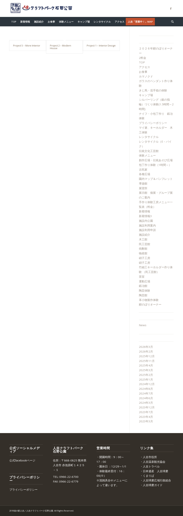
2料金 (142, 58)
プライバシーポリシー (153, 123)
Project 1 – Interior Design (101, 45)
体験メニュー (147, 155)
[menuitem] (13, 21)
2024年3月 (146, 402)
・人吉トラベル (150, 466)
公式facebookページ (22, 460)
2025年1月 (146, 379)
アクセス (144, 67)
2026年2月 (146, 351)
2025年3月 (146, 370)
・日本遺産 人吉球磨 (154, 471)
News (142, 325)
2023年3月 (146, 421)
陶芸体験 (144, 290)
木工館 (143, 239)
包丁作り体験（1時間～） (155, 165)
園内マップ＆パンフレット (156, 179)
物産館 (143, 253)
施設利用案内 (147, 225)
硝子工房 (144, 258)
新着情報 (144, 211)
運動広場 (144, 281)
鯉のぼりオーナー (150, 304)
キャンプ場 (146, 95)
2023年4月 (146, 417)
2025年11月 (147, 361)
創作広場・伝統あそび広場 (156, 160)
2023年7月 (146, 412)
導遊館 (143, 183)
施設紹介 (144, 234)
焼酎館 (143, 248)
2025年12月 (147, 356)
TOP (142, 62)
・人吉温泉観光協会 (152, 462)
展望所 (143, 188)
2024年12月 (147, 384)
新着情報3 (145, 216)
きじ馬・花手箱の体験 (153, 90)
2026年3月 (146, 347)
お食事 (143, 72)
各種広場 (144, 174)
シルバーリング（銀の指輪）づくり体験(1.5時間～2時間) (156, 104)
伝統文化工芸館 (149, 151)
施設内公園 (146, 221)
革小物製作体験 (149, 300)
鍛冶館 (143, 286)
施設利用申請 (147, 230)
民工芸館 (144, 244)
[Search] (171, 21)
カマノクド (146, 76)
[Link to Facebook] (171, 8)
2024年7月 (146, 393)
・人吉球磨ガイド (151, 485)
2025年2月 (146, 375)
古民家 (143, 169)
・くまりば (147, 475)
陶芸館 (143, 295)
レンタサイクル (149, 137)
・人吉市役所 (148, 457)
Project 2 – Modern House (60, 47)
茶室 (142, 276)
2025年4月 (146, 365)
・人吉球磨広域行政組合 (155, 480)
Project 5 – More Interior (26, 45)
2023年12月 (147, 407)
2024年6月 (146, 398)
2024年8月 (146, 389)
